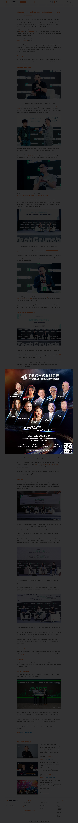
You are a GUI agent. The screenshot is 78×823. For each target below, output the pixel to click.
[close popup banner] (72, 370)
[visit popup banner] (39, 411)
